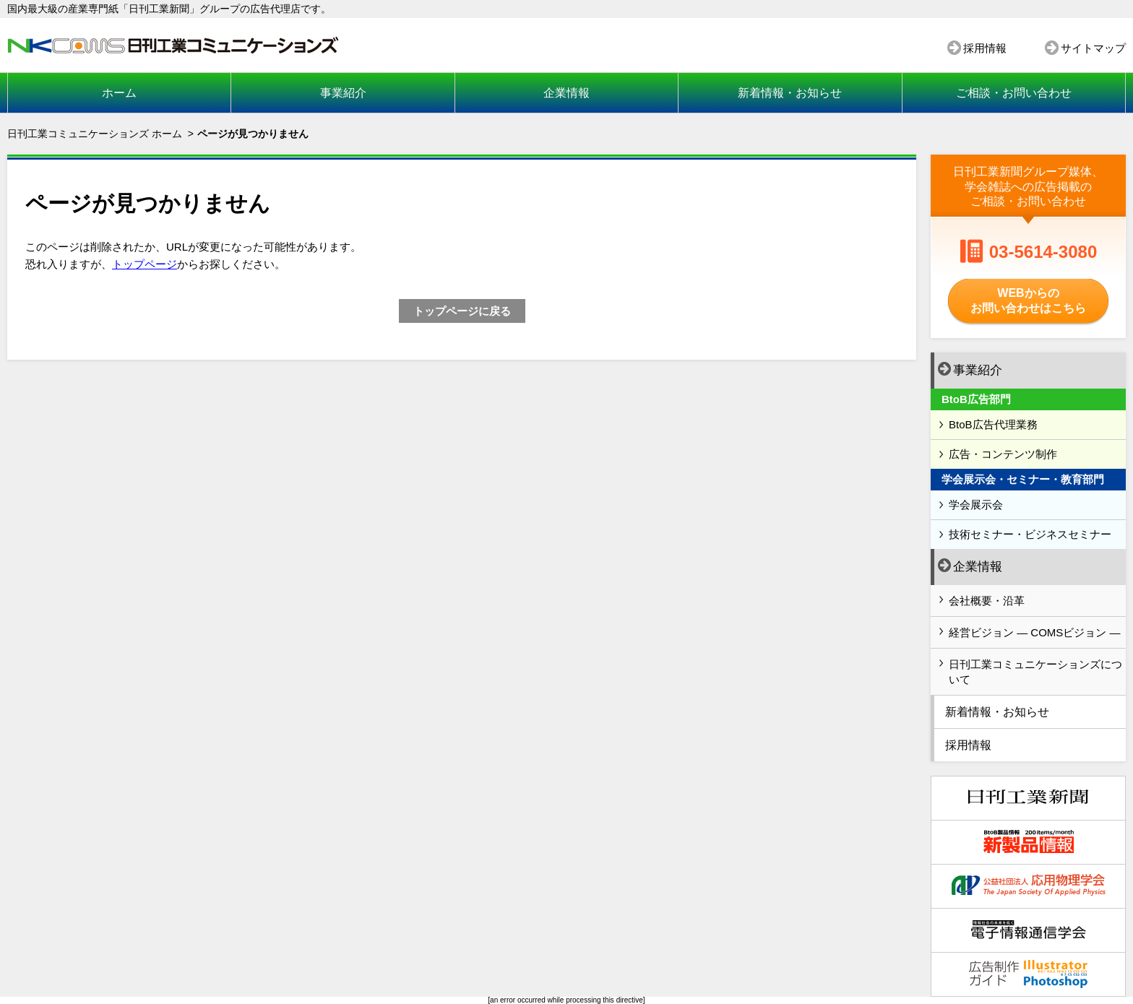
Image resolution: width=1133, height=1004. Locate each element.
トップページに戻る (462, 311)
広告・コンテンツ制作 (1003, 454)
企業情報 (566, 93)
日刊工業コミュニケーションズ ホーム (94, 133)
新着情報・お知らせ (790, 93)
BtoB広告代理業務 (993, 424)
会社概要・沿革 (987, 600)
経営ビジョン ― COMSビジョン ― (1035, 632)
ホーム (119, 93)
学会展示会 (976, 504)
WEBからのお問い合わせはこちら (1028, 300)
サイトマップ (1093, 48)
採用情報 (985, 48)
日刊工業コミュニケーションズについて (1035, 671)
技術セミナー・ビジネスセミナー (1030, 534)
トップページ (144, 264)
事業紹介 (343, 93)
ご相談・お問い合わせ (1014, 93)
